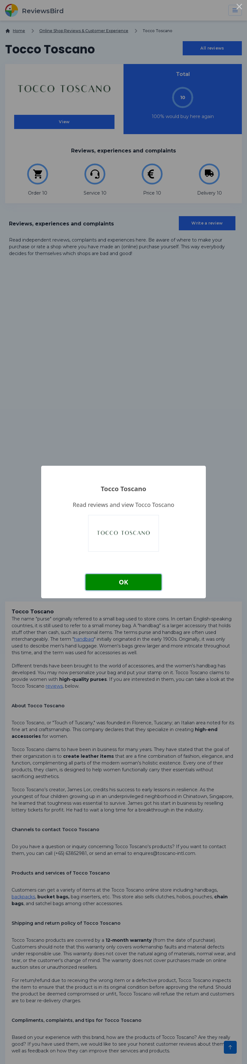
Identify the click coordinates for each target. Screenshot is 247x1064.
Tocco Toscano (123, 488)
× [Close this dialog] (239, 7)
